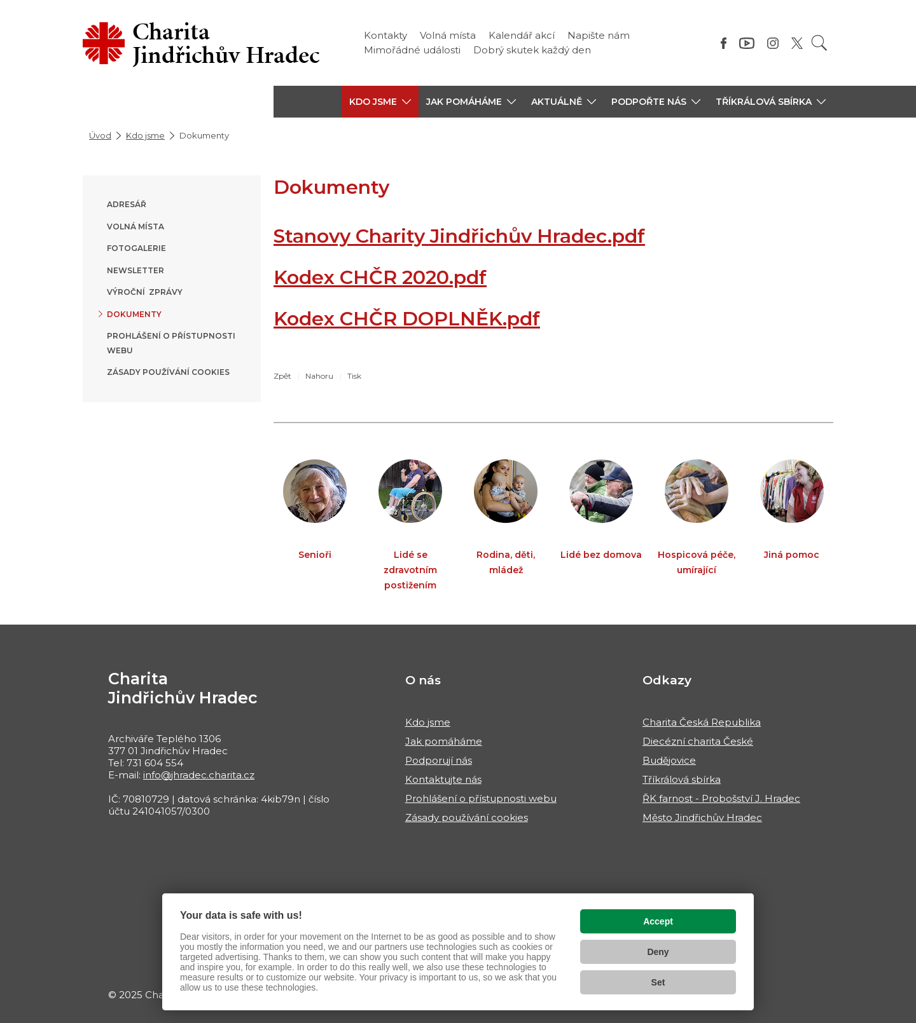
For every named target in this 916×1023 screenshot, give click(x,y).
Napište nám (598, 35)
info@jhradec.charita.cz (198, 775)
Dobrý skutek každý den (532, 50)
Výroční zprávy (145, 292)
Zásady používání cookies (168, 372)
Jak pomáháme (443, 741)
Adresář (126, 204)
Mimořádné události (412, 50)
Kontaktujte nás (443, 779)
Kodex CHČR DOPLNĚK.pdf (407, 318)
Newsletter (135, 270)
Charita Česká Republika (701, 722)
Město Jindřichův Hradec (702, 817)
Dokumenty (134, 314)
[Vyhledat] (819, 43)
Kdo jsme (145, 135)
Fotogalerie (136, 248)
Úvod (100, 135)
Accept (658, 921)
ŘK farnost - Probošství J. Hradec (721, 798)
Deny (658, 952)
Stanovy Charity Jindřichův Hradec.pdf (459, 236)
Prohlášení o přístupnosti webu (481, 798)
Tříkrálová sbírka (681, 779)
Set (658, 982)
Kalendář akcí (522, 35)
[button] (380, 102)
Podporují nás (438, 760)
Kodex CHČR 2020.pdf (380, 277)
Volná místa (448, 35)
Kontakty (385, 35)
